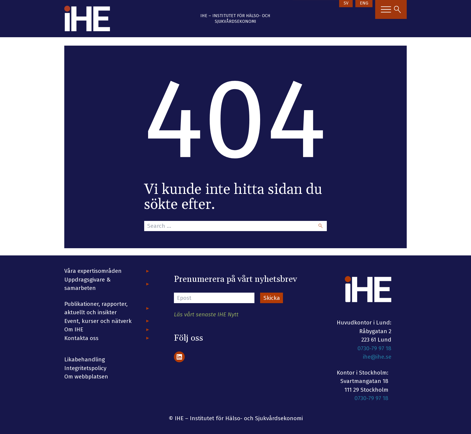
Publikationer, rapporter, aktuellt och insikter (96, 308)
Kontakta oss (81, 338)
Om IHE (73, 329)
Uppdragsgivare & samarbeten (87, 284)
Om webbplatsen (86, 376)
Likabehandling (84, 359)
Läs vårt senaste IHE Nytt (206, 314)
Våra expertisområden (93, 270)
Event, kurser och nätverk (98, 321)
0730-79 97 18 (374, 348)
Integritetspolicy (85, 368)
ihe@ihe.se (377, 356)
